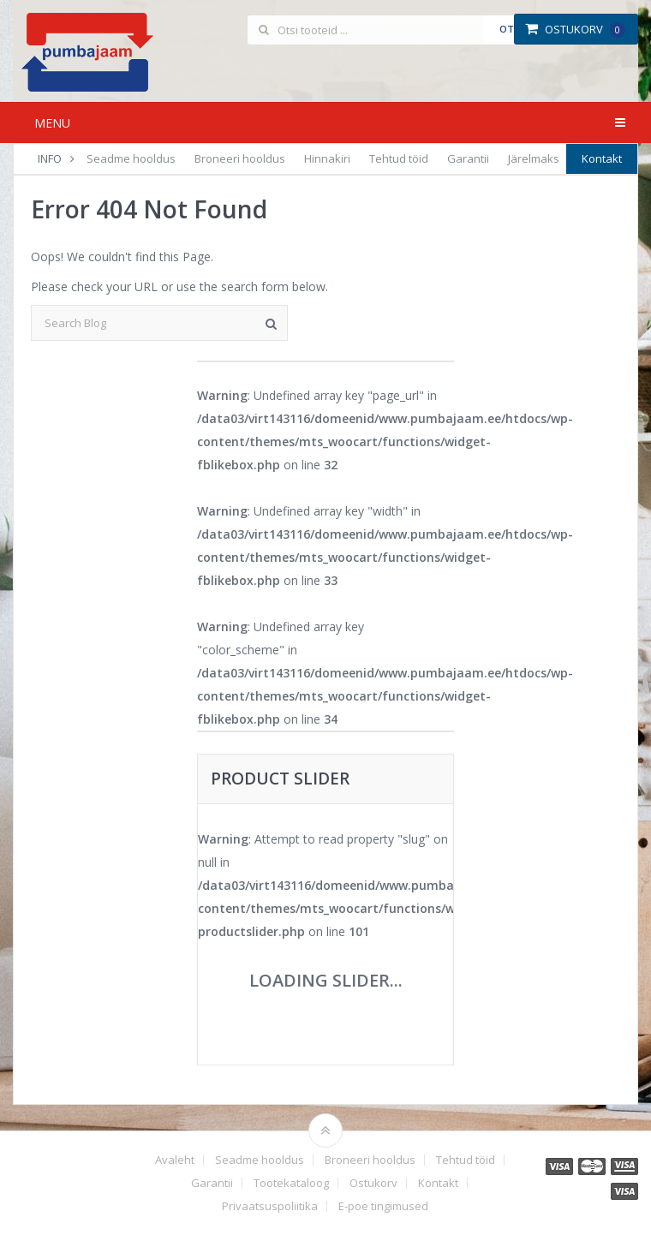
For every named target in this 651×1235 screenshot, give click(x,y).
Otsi (511, 28)
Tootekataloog (291, 1183)
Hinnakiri (327, 158)
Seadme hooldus (131, 158)
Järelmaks (533, 158)
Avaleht (174, 1160)
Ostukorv (575, 29)
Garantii (468, 158)
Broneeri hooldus (239, 158)
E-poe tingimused (383, 1206)
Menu (52, 123)
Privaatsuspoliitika (270, 1206)
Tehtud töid (398, 158)
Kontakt (602, 158)
